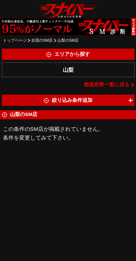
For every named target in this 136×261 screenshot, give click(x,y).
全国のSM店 (42, 40)
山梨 (68, 70)
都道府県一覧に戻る (106, 84)
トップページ (15, 40)
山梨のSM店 (68, 40)
